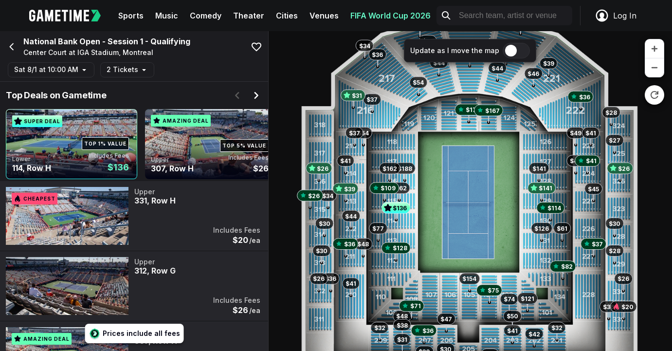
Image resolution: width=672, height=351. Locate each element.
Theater (248, 15)
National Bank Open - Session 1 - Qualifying (106, 41)
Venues (324, 15)
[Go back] (10, 47)
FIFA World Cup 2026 (390, 15)
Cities (287, 15)
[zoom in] (654, 48)
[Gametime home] (70, 15)
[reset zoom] (654, 95)
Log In (615, 15)
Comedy (205, 15)
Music (166, 15)
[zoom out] (654, 67)
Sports (131, 15)
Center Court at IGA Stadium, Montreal (88, 52)
